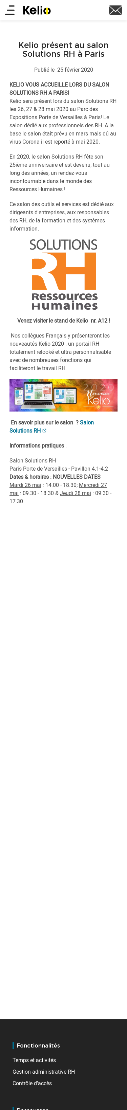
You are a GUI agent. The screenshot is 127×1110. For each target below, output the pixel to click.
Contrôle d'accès (32, 1083)
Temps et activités (34, 1060)
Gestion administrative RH (44, 1071)
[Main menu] (10, 10)
